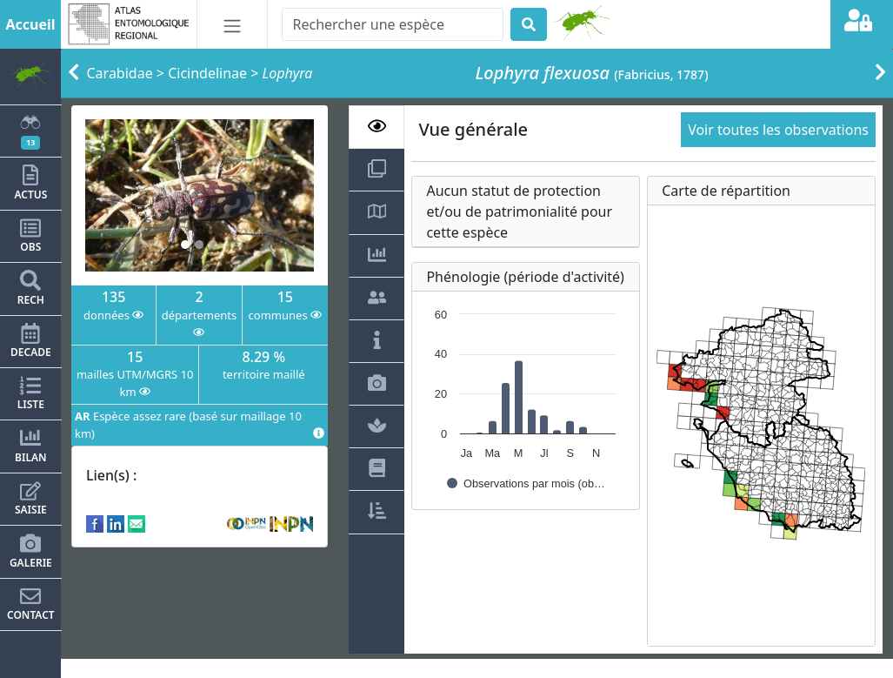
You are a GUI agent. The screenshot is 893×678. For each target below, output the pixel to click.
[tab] (376, 127)
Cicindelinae (207, 73)
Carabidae (120, 73)
